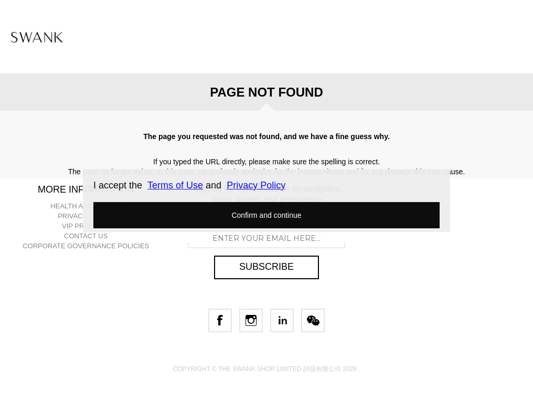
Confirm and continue (266, 215)
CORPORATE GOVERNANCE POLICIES (86, 246)
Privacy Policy (256, 185)
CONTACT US (86, 236)
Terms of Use (175, 185)
